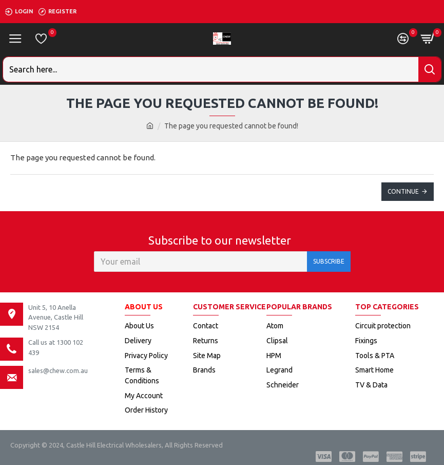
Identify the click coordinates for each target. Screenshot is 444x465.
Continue (403, 191)
